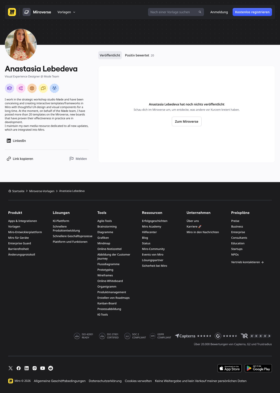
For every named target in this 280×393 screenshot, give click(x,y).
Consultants (239, 238)
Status (146, 243)
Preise (235, 221)
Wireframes (105, 275)
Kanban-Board (107, 303)
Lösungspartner (152, 260)
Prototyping (105, 270)
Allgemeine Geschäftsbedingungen (60, 381)
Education (238, 243)
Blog (145, 238)
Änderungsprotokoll (21, 255)
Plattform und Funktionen (70, 242)
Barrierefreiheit (18, 249)
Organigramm (106, 287)
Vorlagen (14, 227)
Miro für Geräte (18, 238)
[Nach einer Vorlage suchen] (176, 12)
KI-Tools (102, 315)
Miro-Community (153, 249)
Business (237, 227)
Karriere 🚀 (194, 227)
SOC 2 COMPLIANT (139, 336)
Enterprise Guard (19, 243)
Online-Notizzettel (109, 249)
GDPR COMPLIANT (164, 336)
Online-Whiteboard (110, 281)
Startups (237, 249)
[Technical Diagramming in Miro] (21, 88)
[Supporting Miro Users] (32, 88)
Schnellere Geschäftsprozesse (72, 236)
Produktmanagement (111, 292)
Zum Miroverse (186, 121)
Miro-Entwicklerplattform (25, 232)
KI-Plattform (61, 221)
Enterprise (238, 232)
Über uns (193, 221)
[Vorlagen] (66, 12)
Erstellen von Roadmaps (113, 298)
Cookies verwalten (138, 381)
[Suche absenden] (200, 12)
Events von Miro (152, 255)
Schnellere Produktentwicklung (66, 229)
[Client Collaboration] (54, 88)
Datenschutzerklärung (105, 381)
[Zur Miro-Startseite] (12, 12)
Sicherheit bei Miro (154, 266)
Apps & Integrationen (22, 221)
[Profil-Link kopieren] (20, 159)
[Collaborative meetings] (43, 88)
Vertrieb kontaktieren (247, 262)
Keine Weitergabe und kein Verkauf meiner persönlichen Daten (201, 381)
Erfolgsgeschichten (154, 221)
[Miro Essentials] (9, 88)
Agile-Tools (104, 221)
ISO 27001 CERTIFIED (113, 336)
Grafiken (103, 238)
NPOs (235, 255)
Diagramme (105, 232)
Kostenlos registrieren (252, 12)
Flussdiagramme (108, 264)
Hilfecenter (149, 232)
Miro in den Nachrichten (203, 232)
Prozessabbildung (109, 309)
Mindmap (103, 243)
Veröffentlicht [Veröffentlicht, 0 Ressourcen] (110, 55)
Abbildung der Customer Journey (113, 257)
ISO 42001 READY (87, 336)
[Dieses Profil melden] (78, 159)
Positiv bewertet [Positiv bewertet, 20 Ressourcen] (139, 55)
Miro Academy (151, 227)
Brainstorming (107, 227)
